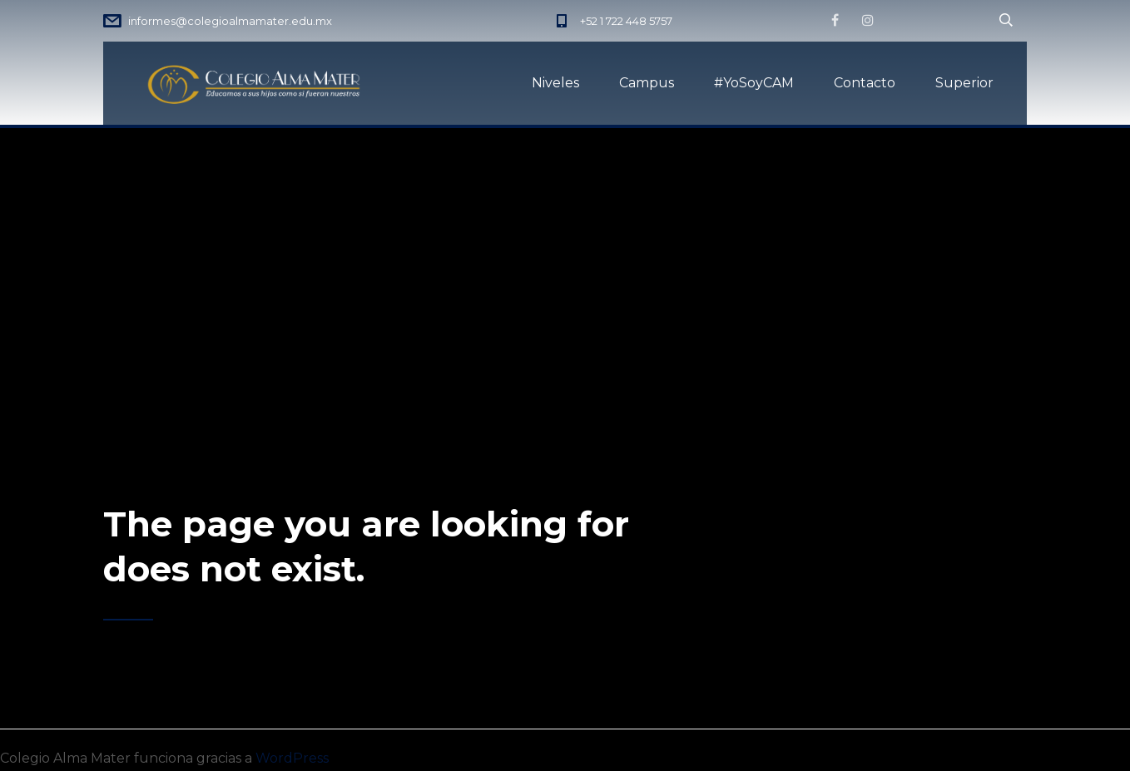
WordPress (292, 758)
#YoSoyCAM (754, 83)
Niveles (555, 83)
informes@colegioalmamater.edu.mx (230, 20)
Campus (646, 83)
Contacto (864, 83)
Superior (964, 83)
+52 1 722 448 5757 (626, 20)
